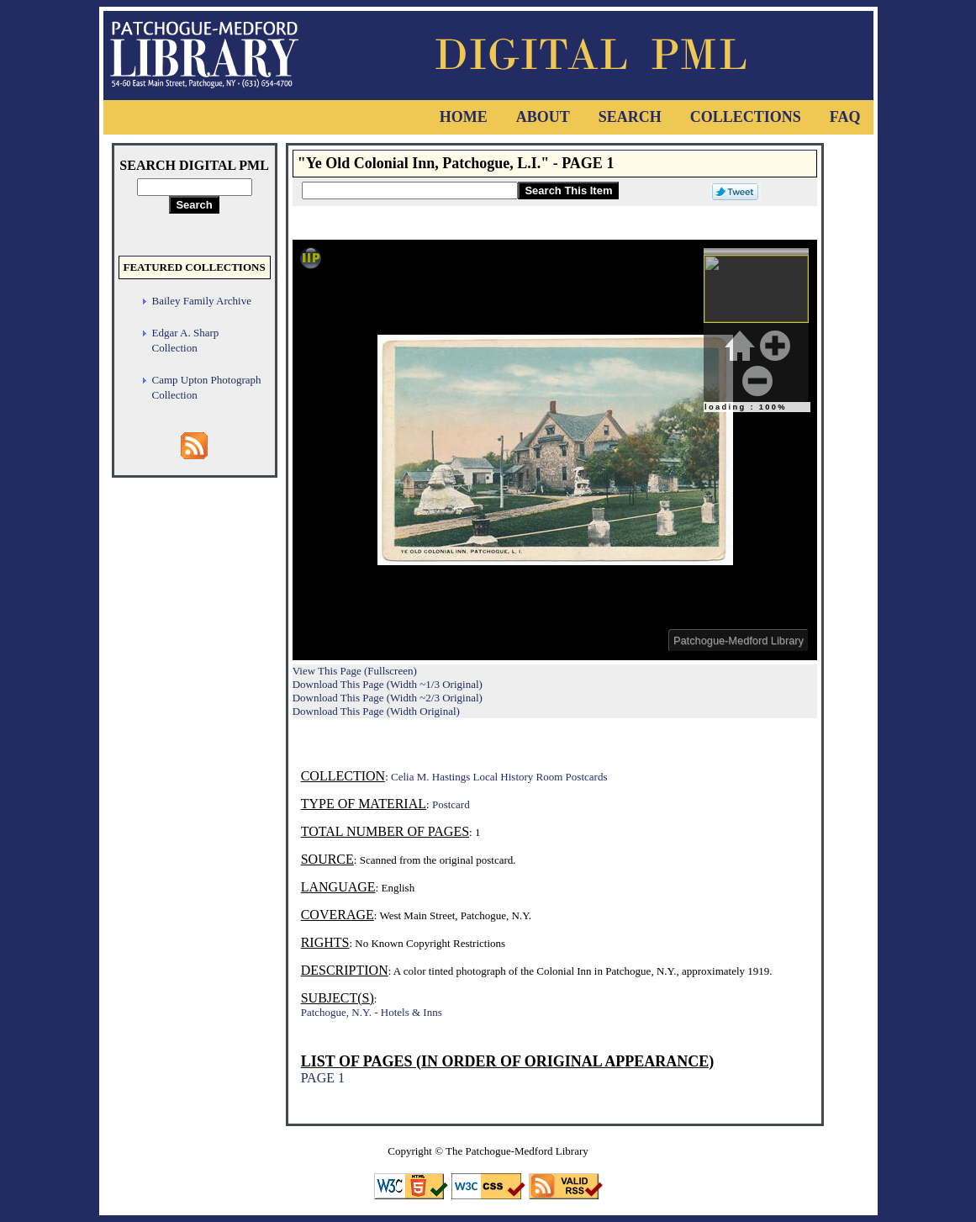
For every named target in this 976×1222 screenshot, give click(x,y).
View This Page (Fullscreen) (355, 670)
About (543, 116)
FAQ (845, 116)
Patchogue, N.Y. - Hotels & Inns (371, 1012)
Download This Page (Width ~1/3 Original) (388, 684)
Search (630, 116)
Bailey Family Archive (201, 300)
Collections (745, 116)
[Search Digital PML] (194, 187)
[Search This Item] (410, 190)
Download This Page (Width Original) (376, 711)
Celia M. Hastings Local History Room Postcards (499, 776)
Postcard (451, 804)
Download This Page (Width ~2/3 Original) (388, 697)
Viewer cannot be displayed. (555, 450)
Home (464, 116)
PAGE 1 (323, 1078)
